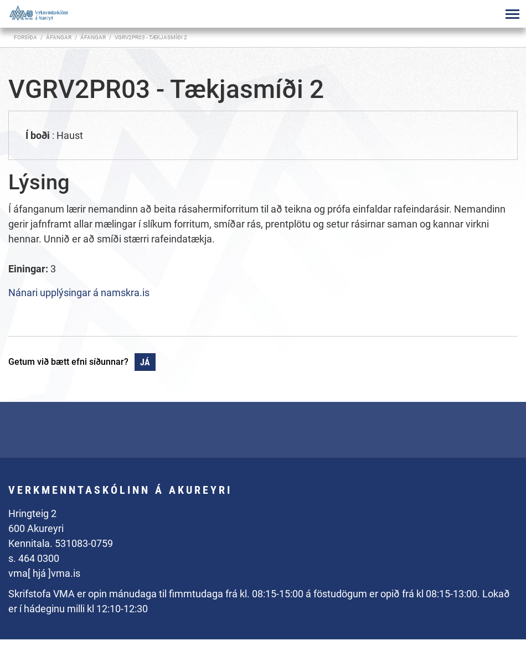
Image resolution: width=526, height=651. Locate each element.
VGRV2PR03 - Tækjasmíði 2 (151, 37)
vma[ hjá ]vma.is (44, 573)
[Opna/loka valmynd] (512, 14)
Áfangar (93, 37)
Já (145, 362)
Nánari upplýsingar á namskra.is (78, 292)
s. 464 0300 (33, 558)
